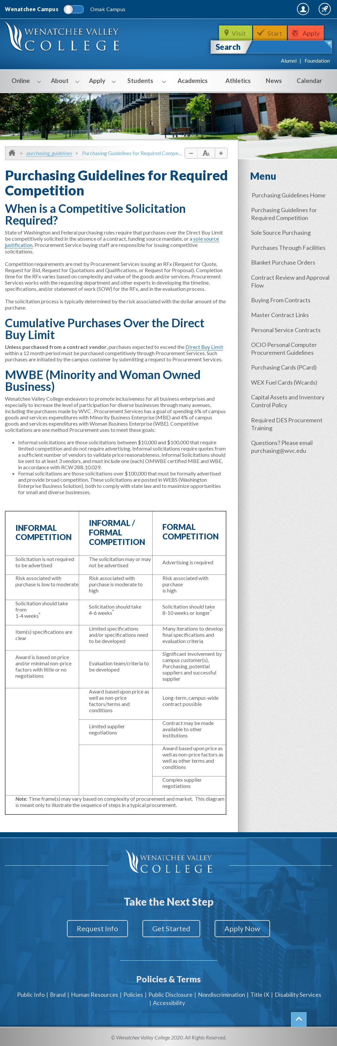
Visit (239, 33)
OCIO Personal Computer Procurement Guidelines (285, 347)
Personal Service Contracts (286, 328)
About (62, 81)
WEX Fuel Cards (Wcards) (285, 381)
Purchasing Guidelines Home (289, 195)
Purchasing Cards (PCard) (284, 366)
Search (228, 46)
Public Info (31, 993)
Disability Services (298, 993)
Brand (58, 993)
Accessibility (169, 1001)
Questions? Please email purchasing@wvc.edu (282, 445)
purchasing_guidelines (49, 153)
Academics (193, 80)
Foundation (317, 60)
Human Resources (94, 993)
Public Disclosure (170, 993)
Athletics (238, 80)
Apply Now (244, 928)
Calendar (309, 80)
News (274, 80)
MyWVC (260, 9)
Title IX (259, 993)
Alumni (289, 60)
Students (143, 81)
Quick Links (314, 9)
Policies (133, 993)
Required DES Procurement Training (287, 422)
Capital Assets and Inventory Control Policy (288, 399)
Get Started (171, 928)
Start (275, 33)
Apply (312, 33)
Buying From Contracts (281, 299)
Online (23, 81)
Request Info (95, 928)
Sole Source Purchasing (281, 232)
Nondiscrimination (221, 993)
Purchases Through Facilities (289, 247)
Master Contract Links (280, 314)
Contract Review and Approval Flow (291, 280)
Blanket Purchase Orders (284, 262)
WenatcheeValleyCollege (62, 37)
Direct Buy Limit (203, 346)
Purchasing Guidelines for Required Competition (285, 213)
